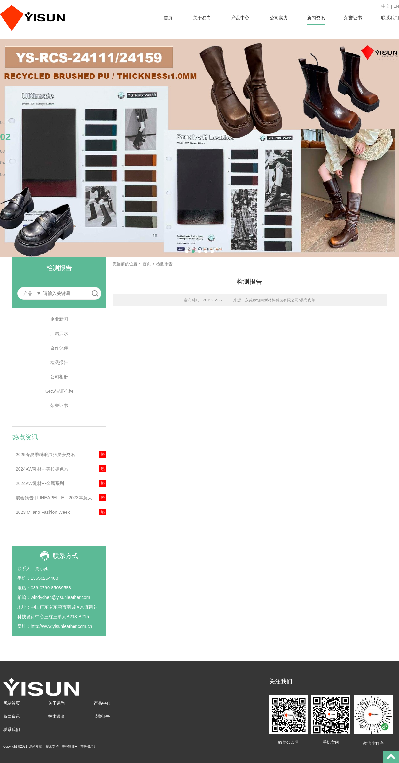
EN (396, 6)
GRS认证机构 (59, 391)
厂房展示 (59, 333)
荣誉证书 (353, 17)
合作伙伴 (59, 347)
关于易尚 (202, 17)
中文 (385, 6)
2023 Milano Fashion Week (43, 512)
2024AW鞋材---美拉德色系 (42, 469)
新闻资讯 (316, 17)
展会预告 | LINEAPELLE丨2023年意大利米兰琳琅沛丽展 (61, 497)
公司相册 (59, 376)
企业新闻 (59, 319)
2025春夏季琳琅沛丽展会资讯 (45, 454)
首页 (168, 17)
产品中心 (240, 17)
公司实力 (279, 17)
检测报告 (59, 362)
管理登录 (87, 746)
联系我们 (390, 17)
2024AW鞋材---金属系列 (40, 483)
